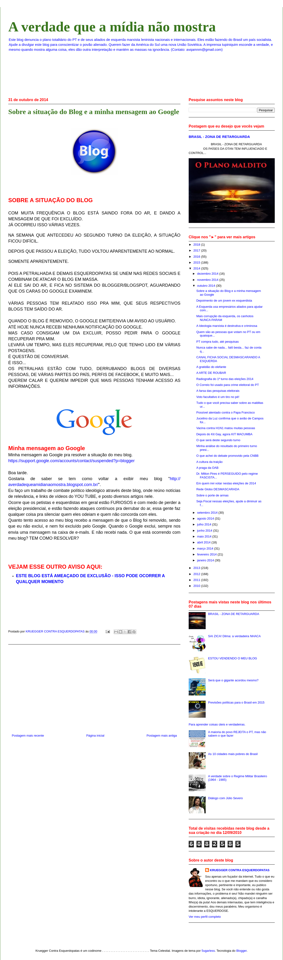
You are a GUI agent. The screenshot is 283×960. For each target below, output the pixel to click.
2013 (197, 568)
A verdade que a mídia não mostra (112, 26)
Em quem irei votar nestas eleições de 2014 (226, 483)
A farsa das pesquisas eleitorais (217, 391)
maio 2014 (204, 536)
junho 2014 (205, 530)
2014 (197, 268)
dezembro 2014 (208, 273)
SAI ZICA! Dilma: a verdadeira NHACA (234, 636)
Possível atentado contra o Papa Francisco (225, 412)
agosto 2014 (206, 518)
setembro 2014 (207, 512)
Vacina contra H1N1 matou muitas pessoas (225, 428)
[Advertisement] (94, 687)
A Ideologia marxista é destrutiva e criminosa (226, 326)
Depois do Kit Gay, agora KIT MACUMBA (224, 434)
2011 (197, 580)
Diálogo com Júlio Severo (225, 798)
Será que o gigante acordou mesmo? (233, 680)
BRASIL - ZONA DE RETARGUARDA (219, 137)
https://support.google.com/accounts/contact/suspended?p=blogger (71, 460)
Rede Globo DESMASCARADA (217, 489)
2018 (197, 244)
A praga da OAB (207, 467)
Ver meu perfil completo (205, 916)
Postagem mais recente (28, 735)
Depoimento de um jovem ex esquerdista (224, 300)
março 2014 (205, 548)
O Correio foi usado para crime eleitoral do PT (227, 385)
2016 (197, 256)
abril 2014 (204, 542)
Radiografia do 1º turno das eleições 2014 (224, 379)
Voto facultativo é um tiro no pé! (217, 397)
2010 (197, 586)
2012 (197, 574)
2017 (197, 250)
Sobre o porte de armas (212, 495)
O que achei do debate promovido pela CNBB (227, 455)
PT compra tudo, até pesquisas (217, 341)
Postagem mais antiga (161, 735)
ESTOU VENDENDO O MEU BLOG (232, 658)
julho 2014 (204, 524)
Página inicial (95, 735)
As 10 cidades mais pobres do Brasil (233, 754)
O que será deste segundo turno (218, 440)
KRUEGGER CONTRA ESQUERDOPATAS (240, 870)
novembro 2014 (208, 280)
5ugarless (208, 950)
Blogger (241, 950)
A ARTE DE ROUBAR (211, 373)
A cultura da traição (209, 462)
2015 (197, 262)
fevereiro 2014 (207, 554)
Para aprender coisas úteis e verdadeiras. (217, 724)
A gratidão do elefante (211, 367)
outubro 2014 (206, 285)
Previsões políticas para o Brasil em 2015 (236, 702)
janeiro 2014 (206, 560)
